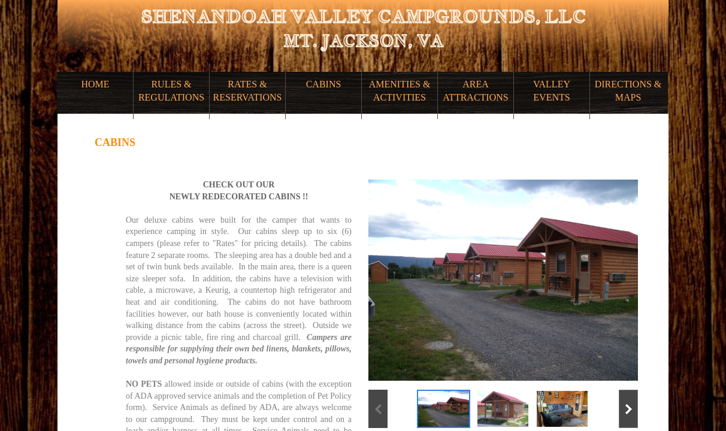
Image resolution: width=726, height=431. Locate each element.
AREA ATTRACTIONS (475, 90)
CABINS (323, 84)
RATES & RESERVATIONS (247, 90)
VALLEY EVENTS (551, 90)
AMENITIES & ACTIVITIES (400, 90)
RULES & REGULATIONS (171, 90)
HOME (95, 84)
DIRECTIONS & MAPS (628, 90)
